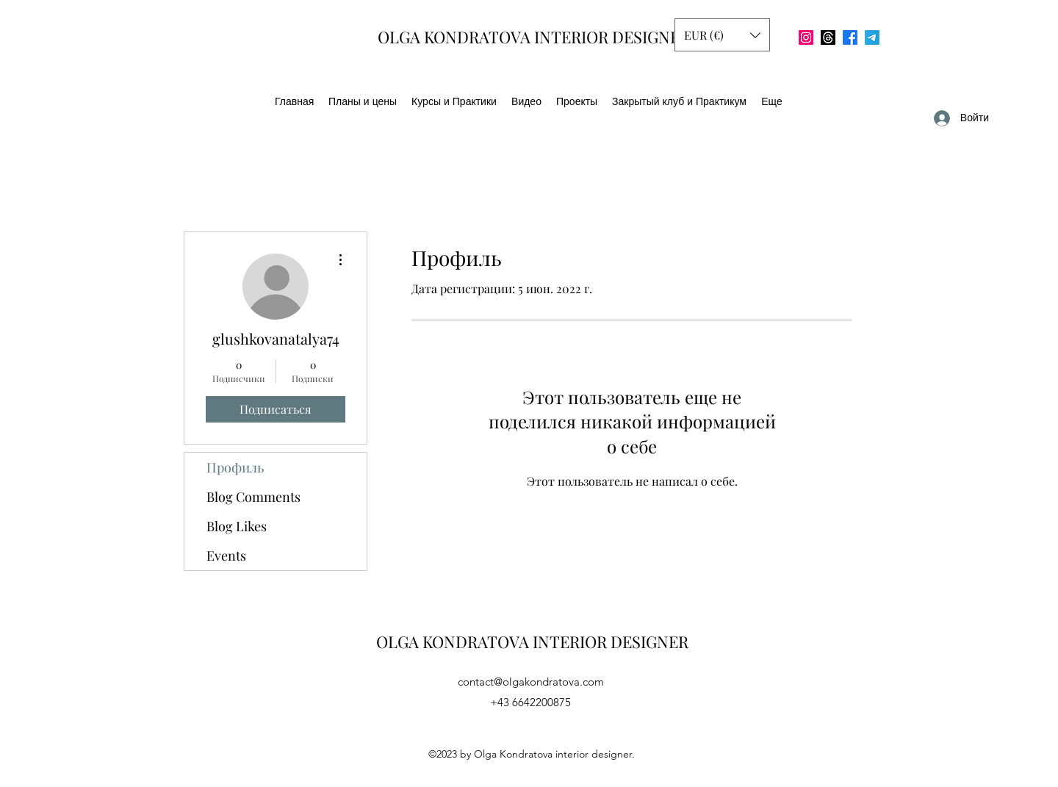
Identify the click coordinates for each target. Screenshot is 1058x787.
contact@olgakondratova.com (531, 682)
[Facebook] (850, 37)
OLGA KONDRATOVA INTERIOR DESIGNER (534, 37)
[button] (722, 34)
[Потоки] (828, 37)
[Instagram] (806, 37)
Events (226, 555)
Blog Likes (236, 526)
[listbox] (722, 34)
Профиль (235, 467)
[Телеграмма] (872, 37)
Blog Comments (253, 497)
